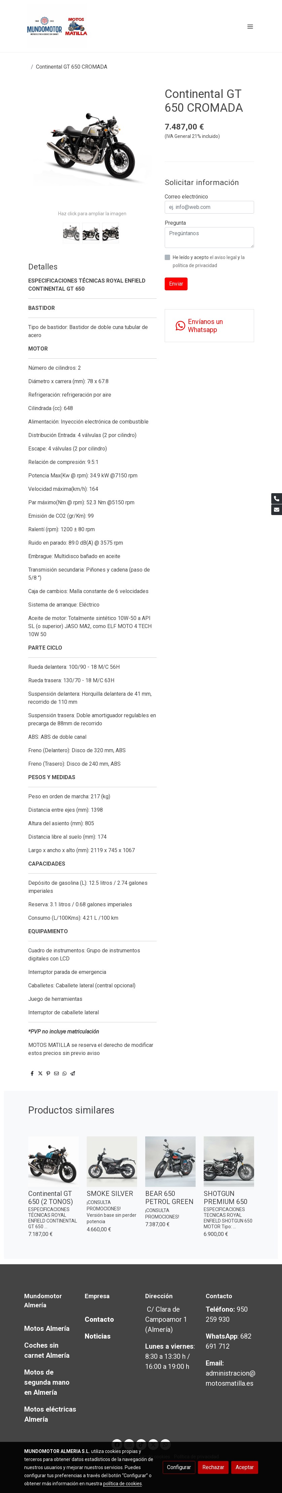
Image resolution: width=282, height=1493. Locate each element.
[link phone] (276, 498)
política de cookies (122, 1483)
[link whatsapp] (209, 325)
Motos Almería (47, 1328)
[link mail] (276, 509)
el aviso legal (224, 257)
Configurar (179, 1467)
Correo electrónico (186, 196)
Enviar (176, 284)
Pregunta (175, 223)
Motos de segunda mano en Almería (47, 1382)
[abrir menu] (250, 26)
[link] (57, 26)
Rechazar (213, 1467)
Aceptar (245, 1467)
